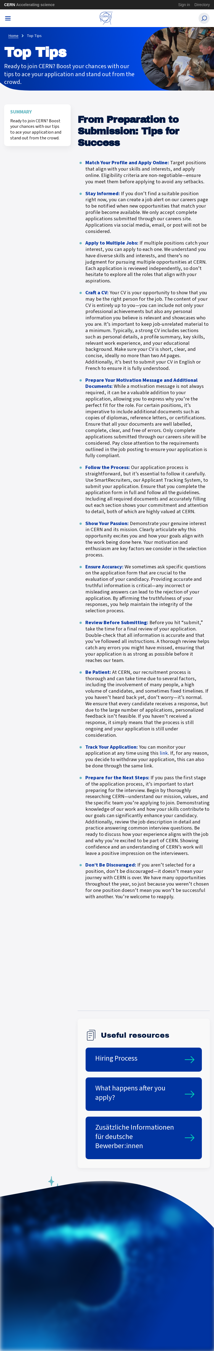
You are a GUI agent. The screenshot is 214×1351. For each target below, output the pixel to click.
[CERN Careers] (106, 18)
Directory (202, 4)
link (164, 753)
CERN (29, 4)
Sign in (184, 4)
